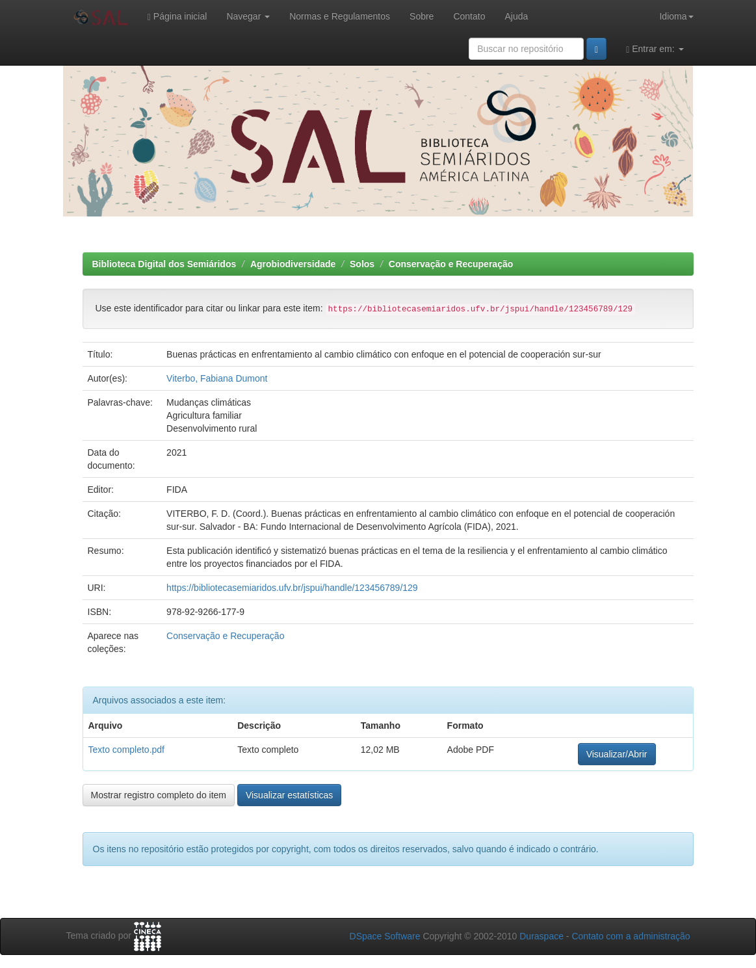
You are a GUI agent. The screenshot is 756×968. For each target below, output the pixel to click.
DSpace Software (385, 936)
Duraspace (541, 936)
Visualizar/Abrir (616, 754)
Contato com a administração (630, 936)
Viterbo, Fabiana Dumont (216, 378)
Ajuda (516, 16)
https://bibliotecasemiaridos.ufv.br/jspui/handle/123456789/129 (292, 587)
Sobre (422, 16)
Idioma (676, 16)
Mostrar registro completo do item (159, 795)
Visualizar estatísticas (289, 795)
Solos (362, 264)
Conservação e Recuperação (451, 264)
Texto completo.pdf (126, 749)
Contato (469, 16)
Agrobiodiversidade (292, 264)
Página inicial (177, 16)
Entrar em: (654, 49)
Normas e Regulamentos (339, 16)
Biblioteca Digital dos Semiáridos (164, 264)
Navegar (248, 16)
